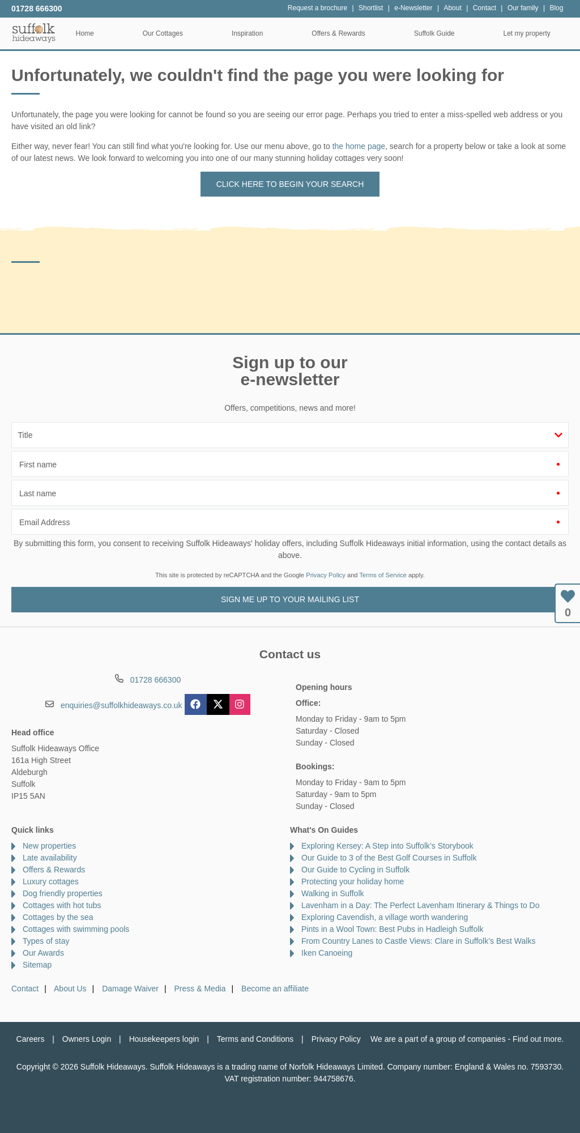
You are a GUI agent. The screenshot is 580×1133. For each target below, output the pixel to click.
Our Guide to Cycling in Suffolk (355, 869)
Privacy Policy (326, 575)
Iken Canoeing (326, 952)
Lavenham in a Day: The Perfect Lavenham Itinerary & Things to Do (420, 905)
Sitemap (37, 964)
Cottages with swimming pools (76, 929)
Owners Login (86, 1038)
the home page (358, 146)
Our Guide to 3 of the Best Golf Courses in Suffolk (388, 857)
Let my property (532, 33)
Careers (30, 1038)
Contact (25, 988)
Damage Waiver (130, 988)
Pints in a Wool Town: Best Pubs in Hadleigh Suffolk (392, 929)
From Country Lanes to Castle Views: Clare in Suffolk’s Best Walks (418, 940)
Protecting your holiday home (352, 881)
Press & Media (200, 988)
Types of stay (46, 940)
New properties (49, 845)
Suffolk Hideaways (34, 32)
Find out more (537, 1038)
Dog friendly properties (63, 893)
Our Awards (43, 952)
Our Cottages (168, 33)
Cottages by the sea (58, 917)
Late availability (50, 857)
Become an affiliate (275, 988)
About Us (70, 988)
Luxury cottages (51, 881)
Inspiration (252, 33)
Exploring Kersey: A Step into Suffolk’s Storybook (387, 845)
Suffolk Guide (439, 33)
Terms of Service (383, 575)
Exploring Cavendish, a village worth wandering (384, 917)
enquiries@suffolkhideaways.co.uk (121, 705)
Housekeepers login (164, 1038)
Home (90, 33)
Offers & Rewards (343, 33)
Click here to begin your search (290, 184)
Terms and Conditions (255, 1038)
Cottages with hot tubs (62, 905)
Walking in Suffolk (332, 893)
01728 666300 (36, 8)
